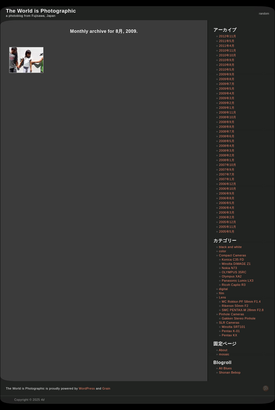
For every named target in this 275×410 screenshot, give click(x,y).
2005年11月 (227, 226)
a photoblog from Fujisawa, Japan (30, 15)
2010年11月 (227, 50)
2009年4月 (226, 93)
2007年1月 (226, 179)
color (222, 251)
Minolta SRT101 (233, 326)
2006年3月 (226, 212)
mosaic (224, 354)
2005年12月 (227, 222)
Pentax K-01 (231, 331)
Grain (106, 388)
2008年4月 (226, 145)
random (264, 13)
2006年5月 (226, 203)
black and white (230, 247)
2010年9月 (226, 60)
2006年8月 (226, 198)
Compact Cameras (232, 255)
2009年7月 (226, 83)
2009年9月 (226, 74)
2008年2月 (226, 155)
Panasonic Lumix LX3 (237, 280)
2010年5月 (226, 69)
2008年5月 (226, 141)
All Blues (225, 368)
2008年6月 (226, 136)
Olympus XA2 (232, 276)
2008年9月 (226, 122)
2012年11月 (227, 36)
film (221, 293)
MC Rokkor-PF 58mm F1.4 (241, 301)
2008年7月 (226, 131)
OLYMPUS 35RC (234, 272)
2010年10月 (227, 55)
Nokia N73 (229, 268)
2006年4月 (226, 207)
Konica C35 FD (233, 259)
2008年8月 (226, 126)
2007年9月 (226, 169)
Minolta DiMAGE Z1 (236, 263)
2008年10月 (227, 117)
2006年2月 (226, 217)
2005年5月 (226, 231)
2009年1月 (226, 107)
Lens (222, 297)
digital (223, 289)
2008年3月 (226, 150)
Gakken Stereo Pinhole (239, 318)
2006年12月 (227, 184)
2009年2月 (226, 103)
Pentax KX (229, 335)
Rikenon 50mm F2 (235, 305)
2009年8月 (226, 79)
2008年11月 (227, 112)
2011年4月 (226, 45)
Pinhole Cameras (231, 314)
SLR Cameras (229, 322)
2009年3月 (226, 98)
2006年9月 (226, 193)
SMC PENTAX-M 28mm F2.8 (243, 310)
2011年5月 (226, 41)
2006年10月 (227, 188)
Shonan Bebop (230, 372)
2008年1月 (226, 160)
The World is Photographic (41, 11)
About (223, 350)
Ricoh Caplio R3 (234, 284)
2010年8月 (226, 64)
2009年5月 (226, 88)
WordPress (87, 388)
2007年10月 (227, 164)
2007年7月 (226, 174)
